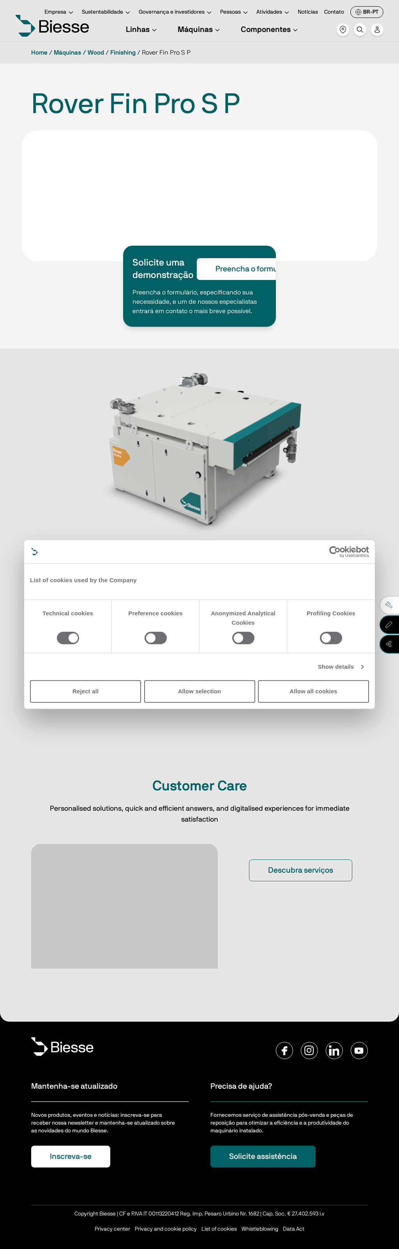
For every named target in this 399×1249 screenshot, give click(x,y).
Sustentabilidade (107, 12)
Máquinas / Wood (79, 53)
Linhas (142, 30)
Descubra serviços (300, 870)
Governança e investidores (176, 12)
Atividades (273, 12)
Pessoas (235, 12)
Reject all (85, 691)
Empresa (60, 12)
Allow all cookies (313, 691)
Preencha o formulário (254, 269)
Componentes (270, 30)
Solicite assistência (263, 1156)
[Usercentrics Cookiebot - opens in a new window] (335, 552)
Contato (334, 12)
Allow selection (199, 691)
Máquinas (200, 30)
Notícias (308, 12)
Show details (336, 666)
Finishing (123, 53)
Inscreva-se (71, 1156)
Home (39, 53)
